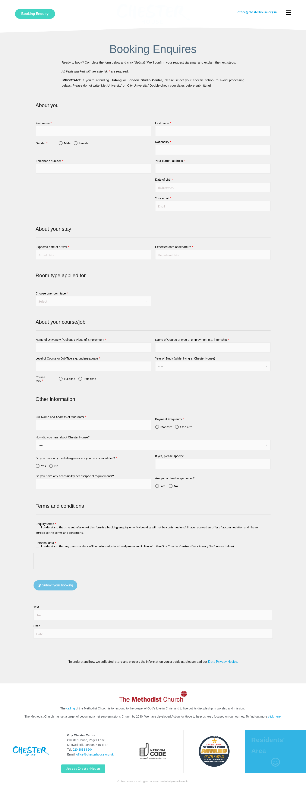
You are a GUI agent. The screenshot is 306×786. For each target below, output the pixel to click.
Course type (40, 379)
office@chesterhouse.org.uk (94, 754)
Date (37, 626)
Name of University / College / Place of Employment (71, 339)
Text (36, 607)
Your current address (170, 160)
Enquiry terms (46, 524)
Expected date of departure (174, 247)
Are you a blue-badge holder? (175, 478)
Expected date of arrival (52, 247)
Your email (163, 198)
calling (70, 708)
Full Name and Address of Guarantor (61, 417)
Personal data (46, 543)
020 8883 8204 (82, 749)
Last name (163, 123)
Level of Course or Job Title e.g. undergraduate (68, 358)
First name (44, 123)
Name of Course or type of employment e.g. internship (192, 339)
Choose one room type (52, 293)
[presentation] (66, 561)
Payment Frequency (169, 419)
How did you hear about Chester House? (63, 437)
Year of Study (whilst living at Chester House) (185, 358)
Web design (167, 781)
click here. (274, 716)
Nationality (163, 142)
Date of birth (164, 179)
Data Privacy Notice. (223, 661)
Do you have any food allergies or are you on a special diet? (76, 458)
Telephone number (49, 160)
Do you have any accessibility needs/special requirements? (75, 476)
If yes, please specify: (169, 456)
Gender (42, 143)
